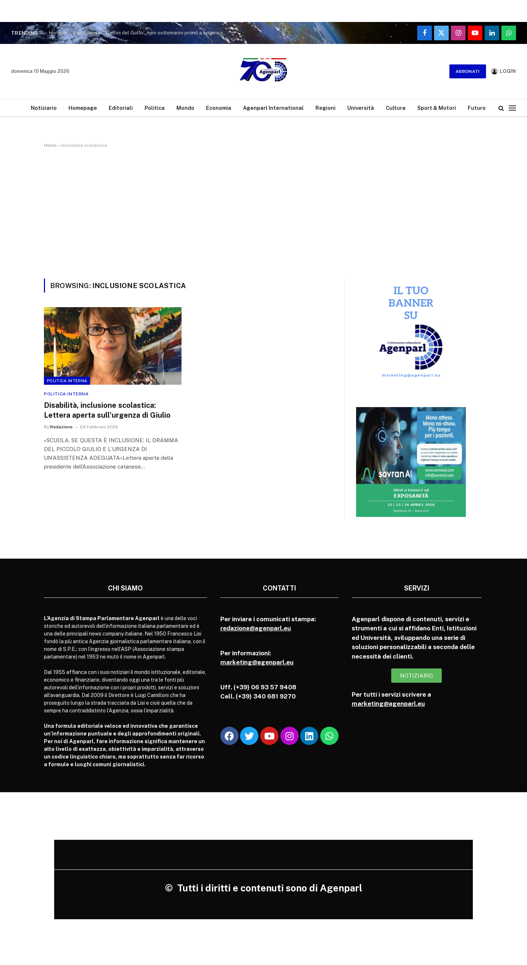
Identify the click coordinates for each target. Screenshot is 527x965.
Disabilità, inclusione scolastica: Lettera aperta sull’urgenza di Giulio (107, 410)
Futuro (477, 108)
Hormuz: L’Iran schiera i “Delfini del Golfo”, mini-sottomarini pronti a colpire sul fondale (140, 33)
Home (50, 145)
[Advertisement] (263, 212)
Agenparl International (273, 108)
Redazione (61, 426)
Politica (155, 108)
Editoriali (121, 108)
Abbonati (468, 71)
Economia (218, 108)
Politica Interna (67, 381)
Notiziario (44, 108)
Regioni (325, 108)
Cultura (395, 108)
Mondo (185, 108)
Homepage (82, 108)
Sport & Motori (436, 108)
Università (360, 108)
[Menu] (512, 108)
